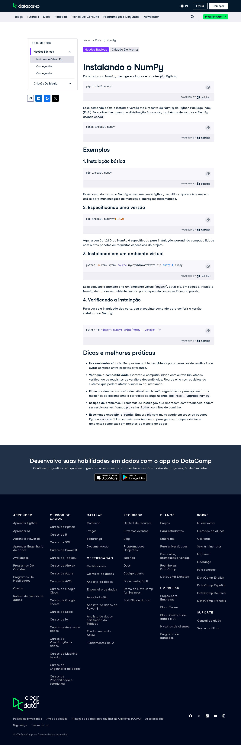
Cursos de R (58, 534)
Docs (127, 565)
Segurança (94, 538)
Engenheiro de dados (102, 589)
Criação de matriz (125, 49)
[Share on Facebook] (47, 98)
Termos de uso (40, 725)
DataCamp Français (211, 601)
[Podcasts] (61, 17)
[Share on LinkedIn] (38, 98)
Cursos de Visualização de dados (61, 642)
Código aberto (134, 573)
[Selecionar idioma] (184, 6)
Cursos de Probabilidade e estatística (61, 680)
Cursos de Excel (61, 612)
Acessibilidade (154, 718)
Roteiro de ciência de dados (28, 597)
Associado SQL (97, 597)
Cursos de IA (59, 619)
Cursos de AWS (61, 581)
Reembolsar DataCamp (168, 567)
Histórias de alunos (210, 531)
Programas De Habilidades (23, 578)
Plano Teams (169, 607)
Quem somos (206, 523)
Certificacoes (96, 566)
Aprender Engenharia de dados (28, 548)
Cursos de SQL (60, 542)
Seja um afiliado (208, 628)
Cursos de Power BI (64, 550)
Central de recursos (138, 523)
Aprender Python (25, 523)
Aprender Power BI (26, 538)
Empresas (167, 538)
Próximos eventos (136, 531)
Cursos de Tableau (63, 558)
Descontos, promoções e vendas (175, 556)
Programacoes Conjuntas (134, 548)
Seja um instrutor (209, 546)
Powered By (195, 97)
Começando (44, 66)
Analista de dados (100, 582)
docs (98, 40)
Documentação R (136, 581)
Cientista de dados (100, 574)
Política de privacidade (27, 718)
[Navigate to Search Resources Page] (192, 17)
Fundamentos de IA (100, 643)
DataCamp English (210, 577)
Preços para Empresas (169, 597)
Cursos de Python (62, 527)
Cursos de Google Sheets (62, 602)
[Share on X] (55, 98)
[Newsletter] (151, 17)
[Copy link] (30, 98)
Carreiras (203, 538)
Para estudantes (172, 531)
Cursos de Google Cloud (62, 590)
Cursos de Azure (61, 573)
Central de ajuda (209, 620)
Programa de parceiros (169, 636)
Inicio (86, 40)
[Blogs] (18, 17)
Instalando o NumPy (49, 59)
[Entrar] (200, 6)
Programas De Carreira (23, 567)
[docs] (46, 17)
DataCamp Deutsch (211, 593)
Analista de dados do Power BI (102, 606)
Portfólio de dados (137, 600)
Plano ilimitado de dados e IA (173, 616)
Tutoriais (130, 558)
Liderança (204, 562)
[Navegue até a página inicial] (26, 6)
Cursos (18, 588)
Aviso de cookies (57, 718)
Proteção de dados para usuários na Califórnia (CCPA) (106, 718)
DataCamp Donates (174, 576)
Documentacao (97, 546)
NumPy (111, 40)
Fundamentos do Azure (99, 633)
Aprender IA (21, 531)
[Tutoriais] (32, 17)
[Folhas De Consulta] (85, 17)
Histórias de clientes (174, 626)
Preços (91, 531)
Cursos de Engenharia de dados (65, 666)
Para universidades (174, 546)
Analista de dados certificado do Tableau (100, 620)
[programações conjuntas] (121, 17)
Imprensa (203, 554)
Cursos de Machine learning (63, 655)
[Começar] (218, 6)
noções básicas (96, 49)
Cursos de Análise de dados (65, 629)
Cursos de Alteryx (62, 565)
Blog (127, 538)
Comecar (93, 523)
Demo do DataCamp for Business (138, 590)
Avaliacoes (21, 558)
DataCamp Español (211, 585)
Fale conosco (206, 569)
